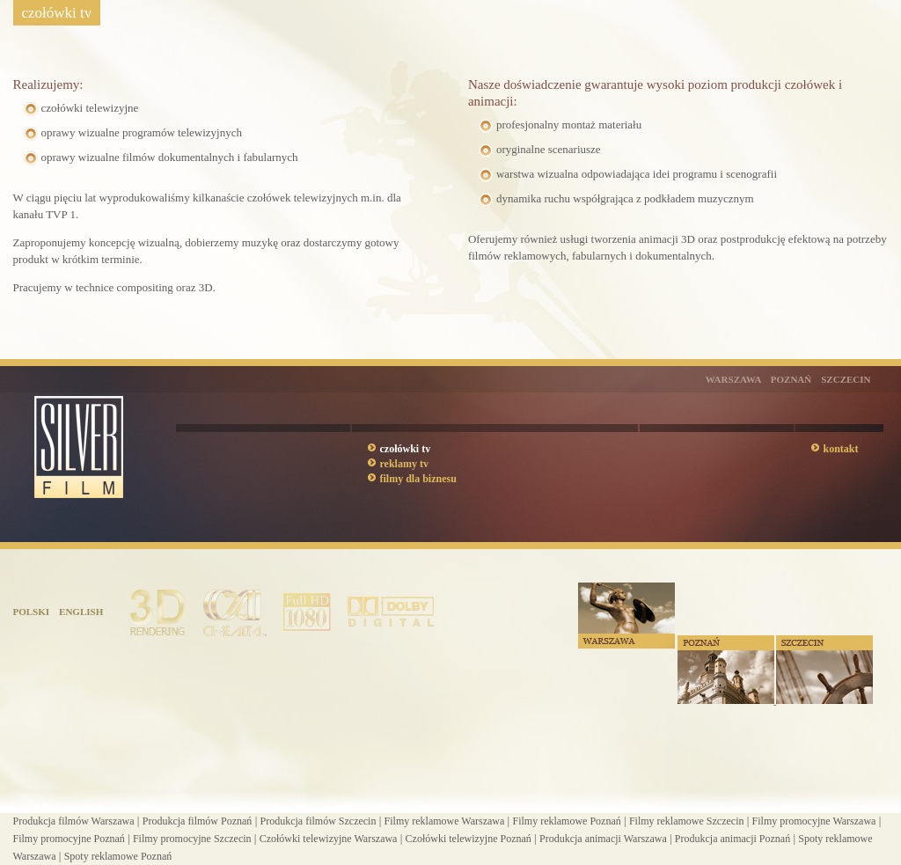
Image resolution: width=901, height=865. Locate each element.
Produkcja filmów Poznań (198, 821)
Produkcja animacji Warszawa (603, 838)
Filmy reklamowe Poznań (566, 821)
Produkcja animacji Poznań (732, 838)
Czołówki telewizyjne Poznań (468, 838)
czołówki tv (405, 449)
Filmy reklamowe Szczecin (686, 821)
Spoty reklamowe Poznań (118, 856)
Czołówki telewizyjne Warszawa (329, 838)
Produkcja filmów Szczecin (318, 821)
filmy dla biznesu (418, 479)
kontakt (841, 449)
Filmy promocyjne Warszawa (814, 821)
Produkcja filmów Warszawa (74, 821)
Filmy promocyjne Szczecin (192, 838)
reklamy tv (404, 464)
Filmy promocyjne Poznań (69, 838)
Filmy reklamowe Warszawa (445, 821)
